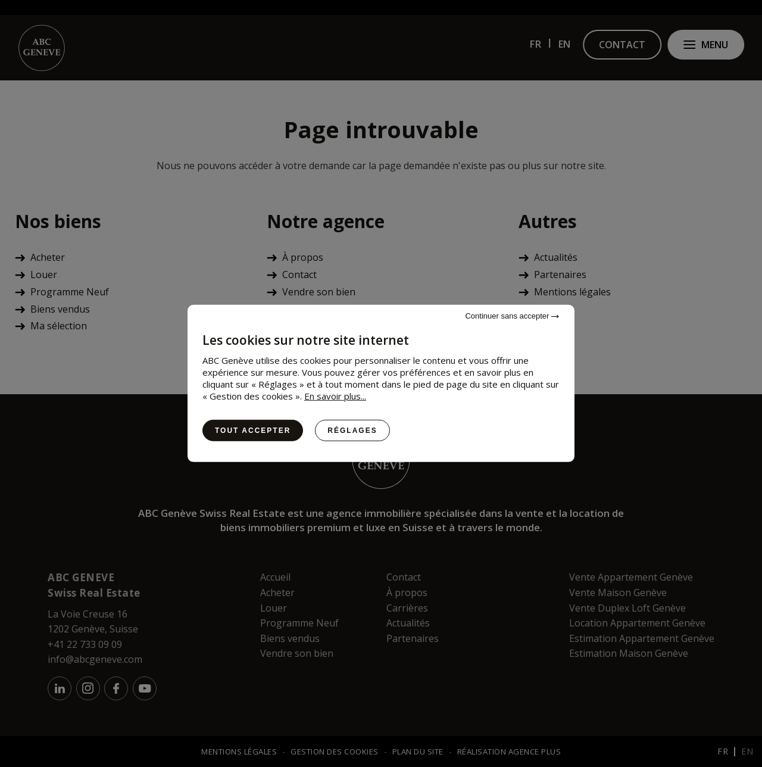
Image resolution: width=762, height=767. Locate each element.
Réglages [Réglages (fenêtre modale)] (352, 430)
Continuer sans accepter (512, 315)
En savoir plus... (335, 396)
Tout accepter (253, 430)
